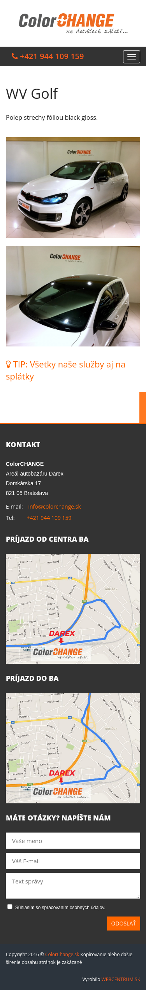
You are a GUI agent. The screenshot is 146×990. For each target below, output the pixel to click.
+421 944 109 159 (49, 517)
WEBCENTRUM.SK (121, 979)
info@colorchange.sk (54, 506)
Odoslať (123, 923)
